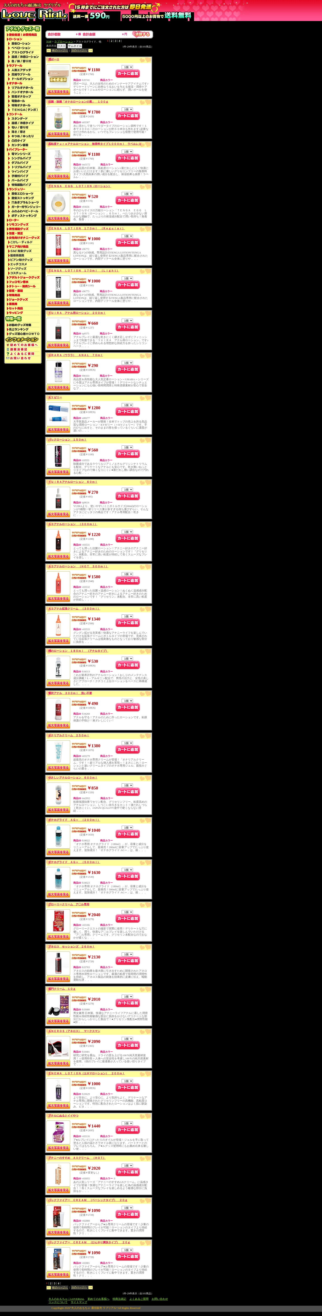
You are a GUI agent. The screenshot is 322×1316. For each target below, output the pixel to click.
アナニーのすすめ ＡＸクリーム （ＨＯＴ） (77, 1157)
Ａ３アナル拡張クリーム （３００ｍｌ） (74, 608)
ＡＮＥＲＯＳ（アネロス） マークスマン (74, 1031)
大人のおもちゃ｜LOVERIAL (66, 1298)
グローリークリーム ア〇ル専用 (68, 904)
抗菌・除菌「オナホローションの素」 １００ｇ (78, 101)
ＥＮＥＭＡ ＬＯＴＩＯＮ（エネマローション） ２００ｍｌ (86, 1073)
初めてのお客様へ (98, 1298)
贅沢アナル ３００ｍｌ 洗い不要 (70, 693)
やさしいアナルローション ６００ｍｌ (72, 777)
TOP (48, 41)
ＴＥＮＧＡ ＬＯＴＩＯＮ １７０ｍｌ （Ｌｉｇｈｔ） (83, 270)
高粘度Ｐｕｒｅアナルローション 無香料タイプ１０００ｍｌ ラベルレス (94, 143)
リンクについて (58, 1302)
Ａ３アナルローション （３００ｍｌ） (72, 524)
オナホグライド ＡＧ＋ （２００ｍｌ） (74, 819)
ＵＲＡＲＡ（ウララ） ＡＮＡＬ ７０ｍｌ (75, 355)
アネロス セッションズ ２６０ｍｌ (71, 946)
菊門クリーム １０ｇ (62, 988)
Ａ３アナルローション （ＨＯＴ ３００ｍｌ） (78, 566)
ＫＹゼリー (55, 397)
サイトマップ (79, 1302)
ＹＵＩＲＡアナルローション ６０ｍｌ (72, 481)
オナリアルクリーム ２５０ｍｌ (68, 735)
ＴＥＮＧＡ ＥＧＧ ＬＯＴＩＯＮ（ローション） (79, 186)
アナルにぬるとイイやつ (63, 1115)
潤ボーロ (53, 59)
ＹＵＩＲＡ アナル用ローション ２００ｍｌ (77, 312)
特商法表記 (119, 1298)
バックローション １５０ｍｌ (67, 439)
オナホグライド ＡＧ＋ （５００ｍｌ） (74, 862)
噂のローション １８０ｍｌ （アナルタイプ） (78, 650)
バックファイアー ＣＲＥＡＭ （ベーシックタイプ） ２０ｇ (87, 1200)
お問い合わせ (160, 1298)
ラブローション (63, 41)
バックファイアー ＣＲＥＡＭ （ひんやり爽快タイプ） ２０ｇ (89, 1242)
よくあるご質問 (139, 1298)
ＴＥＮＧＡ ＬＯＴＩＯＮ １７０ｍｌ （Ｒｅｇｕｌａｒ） (86, 228)
